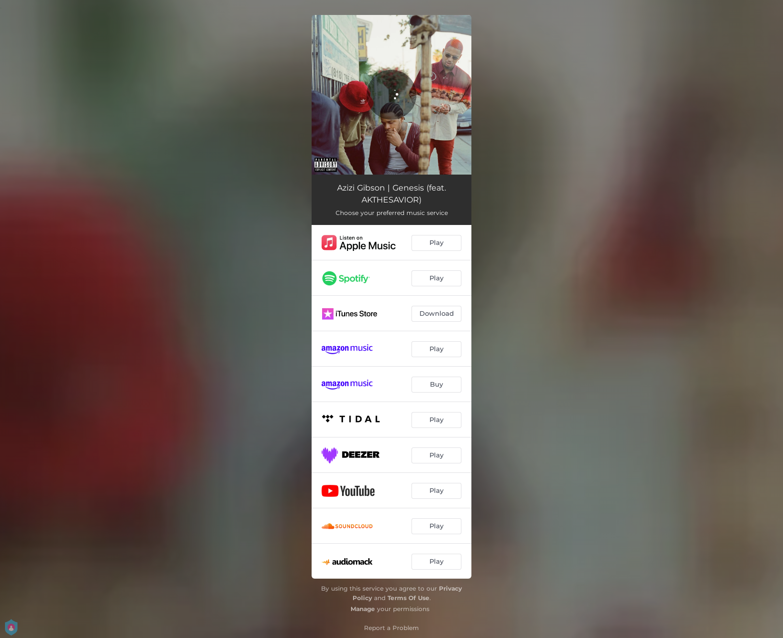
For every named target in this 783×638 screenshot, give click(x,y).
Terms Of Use (408, 598)
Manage (363, 609)
